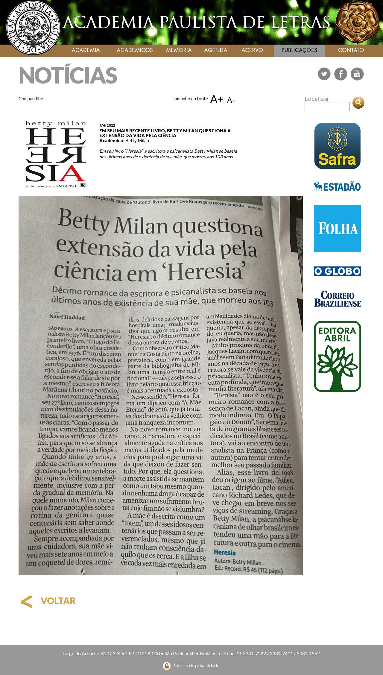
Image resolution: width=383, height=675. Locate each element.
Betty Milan (137, 140)
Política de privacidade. (196, 665)
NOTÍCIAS (68, 75)
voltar (47, 600)
